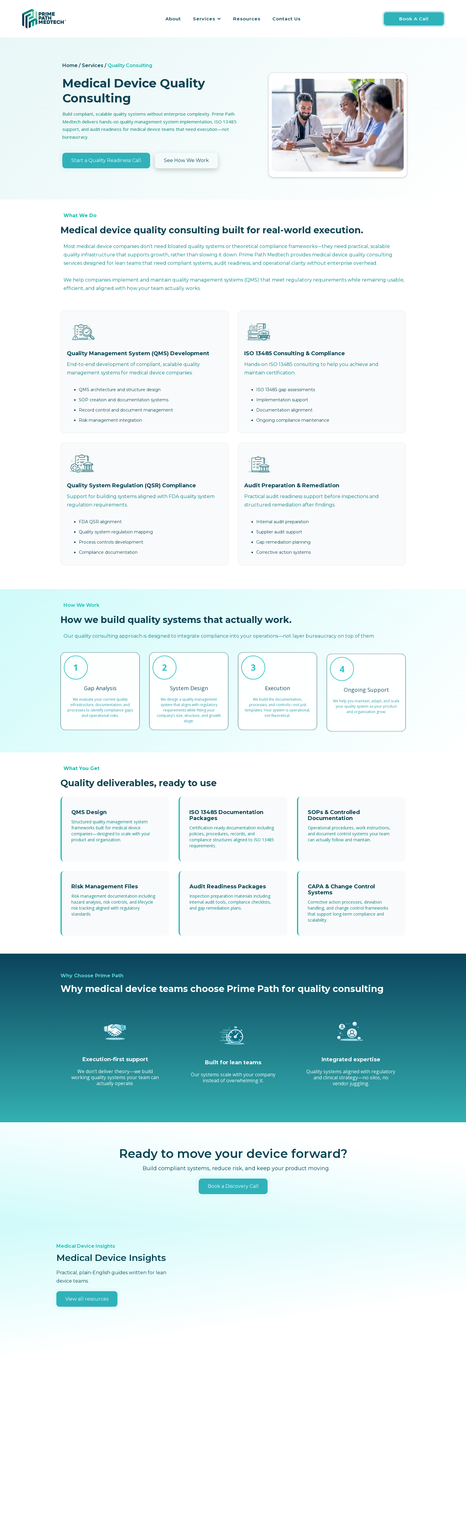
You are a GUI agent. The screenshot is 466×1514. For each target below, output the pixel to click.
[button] (207, 19)
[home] (44, 18)
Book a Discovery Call (233, 1189)
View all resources (86, 1318)
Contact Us (286, 19)
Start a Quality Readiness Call (106, 160)
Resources (246, 19)
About (173, 19)
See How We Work (186, 160)
